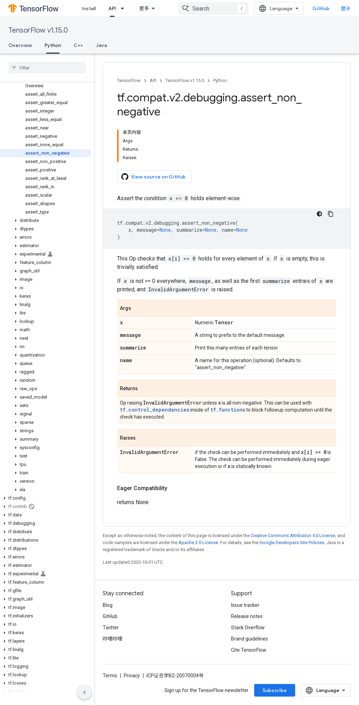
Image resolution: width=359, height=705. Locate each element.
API (153, 80)
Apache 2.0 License (198, 542)
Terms (110, 675)
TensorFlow (129, 80)
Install (89, 8)
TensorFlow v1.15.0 (38, 30)
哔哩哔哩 (112, 639)
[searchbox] (47, 67)
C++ (78, 45)
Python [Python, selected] (53, 45)
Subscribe (275, 690)
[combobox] (213, 8)
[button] (46, 220)
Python (220, 80)
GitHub (321, 8)
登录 (346, 8)
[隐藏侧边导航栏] (84, 692)
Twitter (111, 627)
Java (101, 45)
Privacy (132, 675)
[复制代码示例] (330, 213)
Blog (108, 605)
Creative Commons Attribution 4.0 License (293, 535)
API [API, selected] (112, 8)
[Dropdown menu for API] (124, 8)
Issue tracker (245, 605)
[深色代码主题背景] (319, 213)
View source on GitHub (153, 176)
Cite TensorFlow (248, 650)
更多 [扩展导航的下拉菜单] (144, 8)
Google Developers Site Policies (291, 542)
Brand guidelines (249, 639)
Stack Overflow (248, 627)
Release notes (247, 616)
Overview (20, 45)
